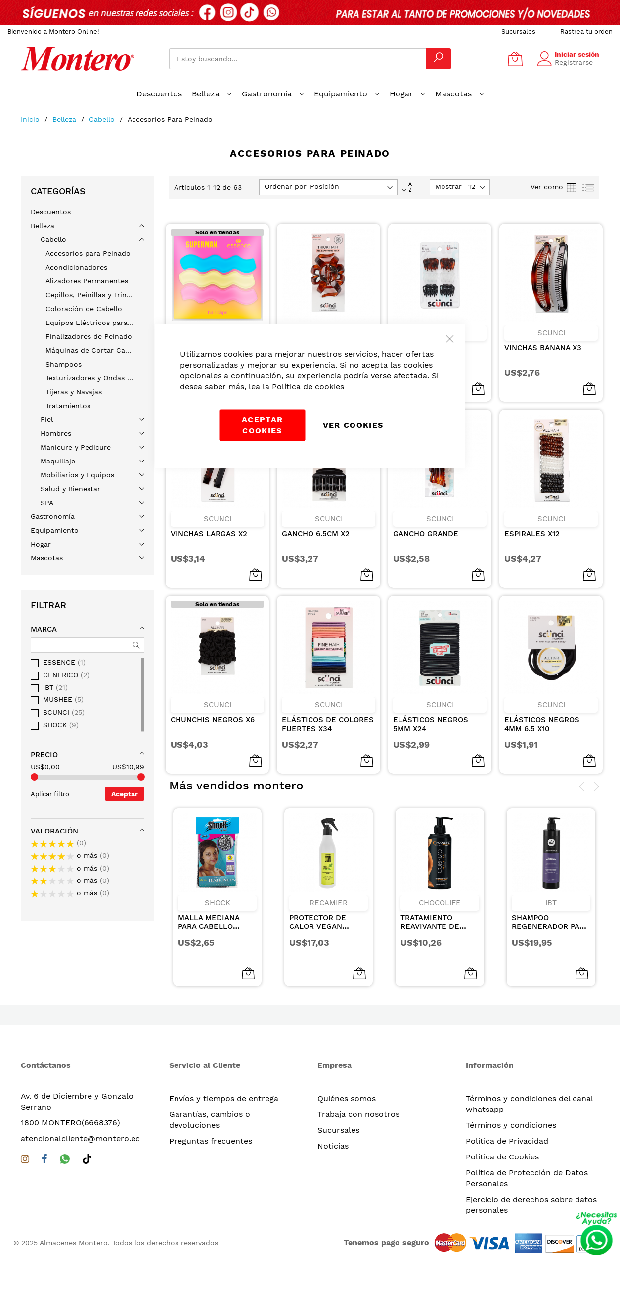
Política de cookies (308, 386)
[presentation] (582, 787)
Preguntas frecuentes (210, 1141)
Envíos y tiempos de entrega (223, 1098)
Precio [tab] (44, 754)
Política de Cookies (502, 1156)
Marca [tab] (44, 629)
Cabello (103, 119)
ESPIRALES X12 (532, 524)
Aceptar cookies (262, 425)
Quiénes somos (346, 1098)
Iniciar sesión (577, 54)
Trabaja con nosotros (358, 1114)
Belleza (65, 119)
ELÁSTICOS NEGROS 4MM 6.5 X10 (541, 715)
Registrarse (574, 62)
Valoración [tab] (54, 831)
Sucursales (518, 31)
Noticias (333, 1146)
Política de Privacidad (507, 1141)
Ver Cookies (353, 425)
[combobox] (297, 58)
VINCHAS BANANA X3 (542, 338)
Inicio (31, 119)
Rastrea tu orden (586, 31)
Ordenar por (286, 186)
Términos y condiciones (511, 1125)
